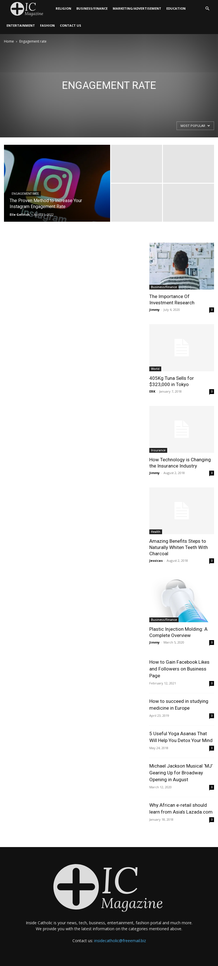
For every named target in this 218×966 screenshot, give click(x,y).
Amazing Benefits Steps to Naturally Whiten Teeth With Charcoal (178, 547)
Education (176, 8)
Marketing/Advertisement (137, 8)
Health (155, 532)
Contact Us (70, 25)
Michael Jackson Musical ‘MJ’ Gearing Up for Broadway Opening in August (181, 772)
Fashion (47, 25)
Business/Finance (92, 8)
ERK (152, 391)
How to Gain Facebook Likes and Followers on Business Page (179, 668)
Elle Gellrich (20, 214)
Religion (63, 8)
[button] (207, 8)
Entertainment (21, 25)
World (155, 369)
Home (9, 41)
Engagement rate (25, 193)
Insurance (158, 450)
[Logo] (28, 8)
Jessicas (156, 560)
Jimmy (154, 309)
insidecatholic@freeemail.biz (120, 940)
